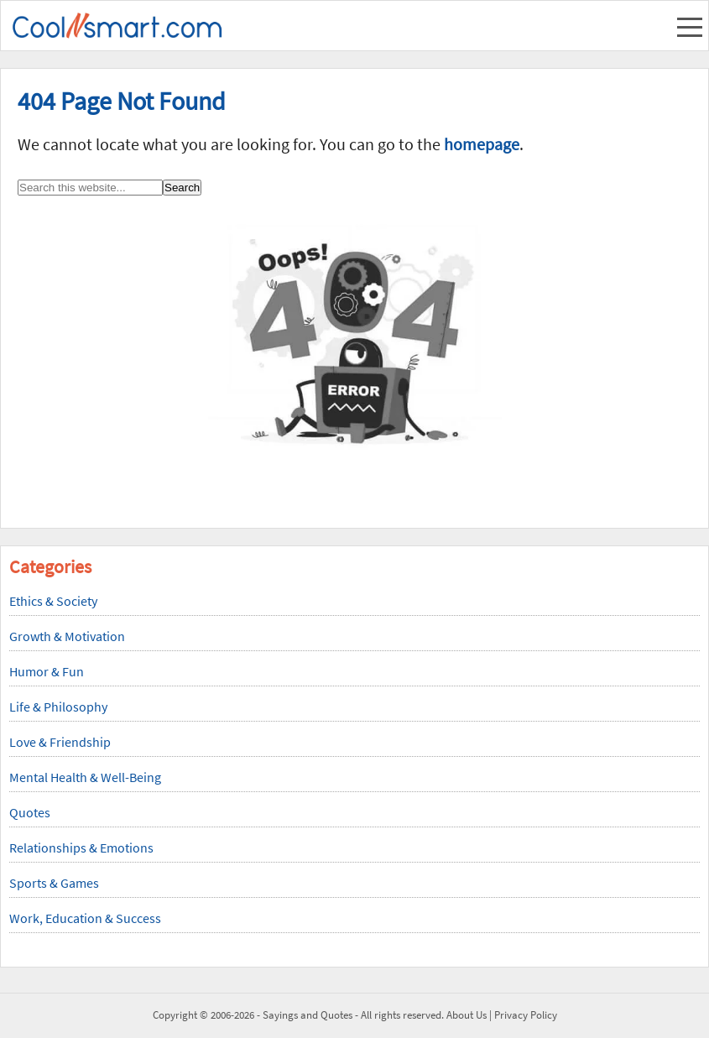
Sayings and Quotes (307, 1015)
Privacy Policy (525, 1015)
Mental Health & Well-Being (85, 777)
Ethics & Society (53, 600)
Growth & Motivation (67, 636)
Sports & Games (54, 882)
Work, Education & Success (85, 918)
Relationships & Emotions (81, 847)
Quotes (29, 812)
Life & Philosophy (58, 706)
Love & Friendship (60, 741)
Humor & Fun (46, 671)
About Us (466, 1015)
